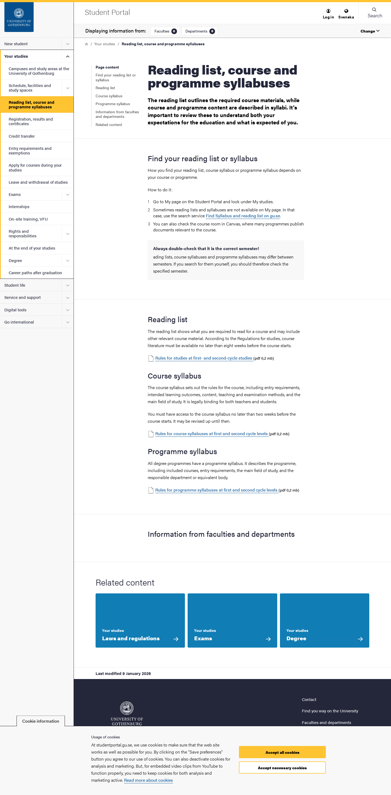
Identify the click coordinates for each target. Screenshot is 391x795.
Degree (15, 260)
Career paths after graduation (35, 272)
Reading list (105, 87)
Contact (309, 699)
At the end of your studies (32, 248)
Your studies (16, 56)
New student (16, 43)
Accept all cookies (282, 752)
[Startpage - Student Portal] (37, 19)
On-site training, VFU (28, 219)
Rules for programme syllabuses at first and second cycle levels (217, 490)
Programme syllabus (113, 103)
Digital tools (15, 309)
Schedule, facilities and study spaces (30, 87)
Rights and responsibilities (22, 233)
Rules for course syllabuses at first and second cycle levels (212, 433)
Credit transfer (22, 136)
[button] (328, 14)
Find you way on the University (330, 710)
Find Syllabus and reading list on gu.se (243, 215)
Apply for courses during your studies (35, 167)
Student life (14, 285)
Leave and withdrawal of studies (38, 182)
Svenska (346, 14)
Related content (109, 124)
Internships (19, 206)
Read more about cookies (148, 780)
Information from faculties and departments (117, 114)
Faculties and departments (326, 722)
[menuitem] (328, 14)
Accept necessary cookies (282, 767)
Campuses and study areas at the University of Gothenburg (39, 71)
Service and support (22, 297)
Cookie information (40, 721)
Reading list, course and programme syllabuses (31, 104)
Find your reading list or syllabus (116, 77)
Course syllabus (109, 95)
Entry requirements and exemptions (30, 150)
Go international (19, 322)
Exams (15, 194)
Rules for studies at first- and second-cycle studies (204, 358)
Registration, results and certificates (31, 121)
